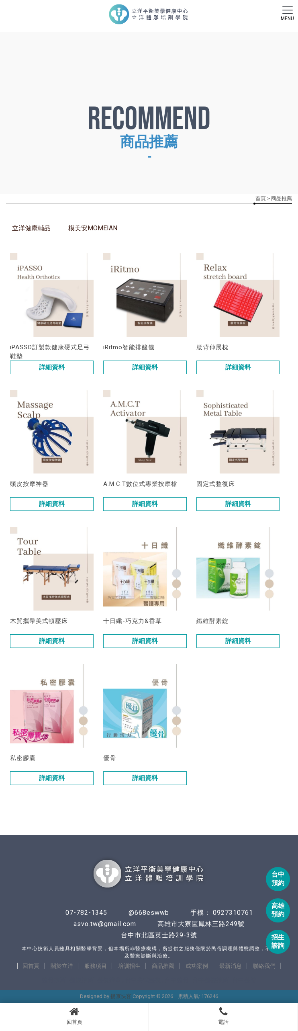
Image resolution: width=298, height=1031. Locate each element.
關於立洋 (62, 966)
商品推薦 (163, 966)
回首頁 (74, 1015)
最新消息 (230, 966)
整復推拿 (109, 980)
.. (175, 996)
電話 (223, 1015)
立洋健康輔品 (31, 228)
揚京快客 (120, 996)
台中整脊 (244, 980)
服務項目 (95, 966)
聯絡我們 (264, 966)
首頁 (260, 198)
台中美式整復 (143, 980)
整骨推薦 (54, 980)
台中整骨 (177, 980)
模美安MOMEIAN (92, 228)
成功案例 (197, 966)
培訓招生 (129, 966)
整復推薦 (81, 980)
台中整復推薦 (210, 980)
